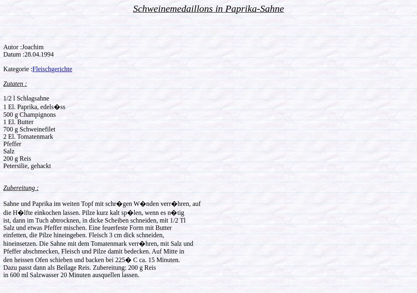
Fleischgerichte (52, 69)
